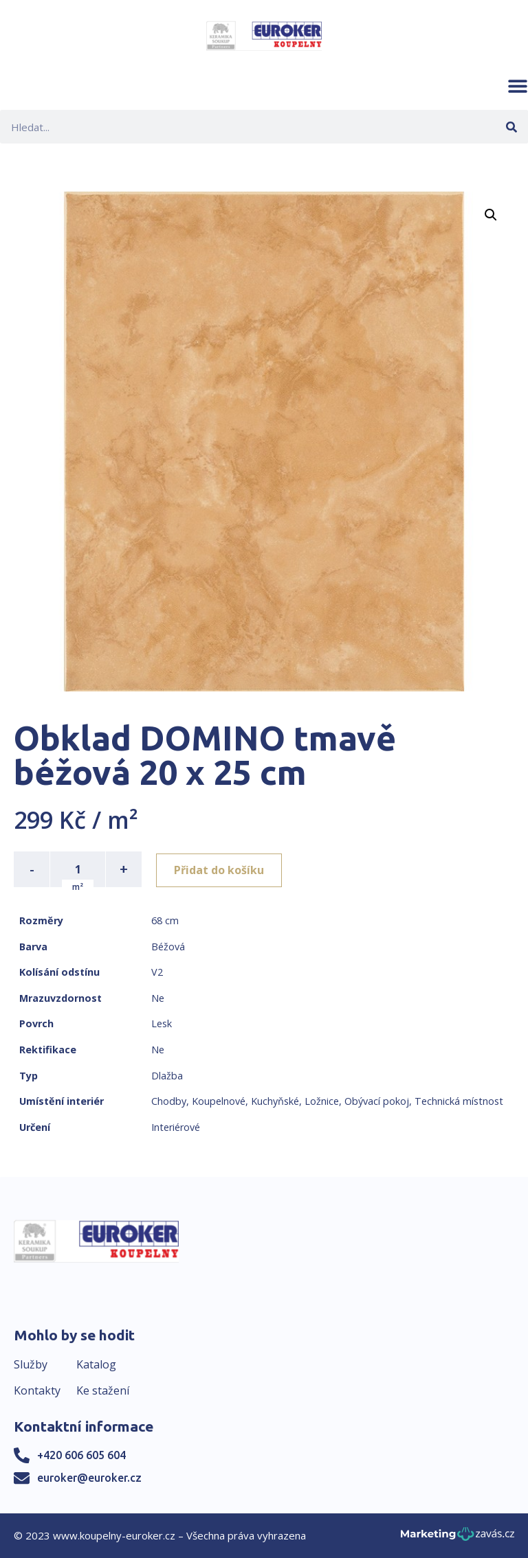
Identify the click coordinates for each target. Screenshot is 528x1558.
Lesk (161, 1023)
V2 (157, 971)
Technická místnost (459, 1101)
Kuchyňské (275, 1101)
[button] (517, 86)
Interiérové (175, 1127)
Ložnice (322, 1101)
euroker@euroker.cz (89, 1477)
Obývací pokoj (376, 1101)
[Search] (511, 127)
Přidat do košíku (221, 869)
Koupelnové (218, 1101)
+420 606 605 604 (81, 1455)
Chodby (168, 1101)
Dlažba (167, 1075)
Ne (157, 998)
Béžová (168, 946)
